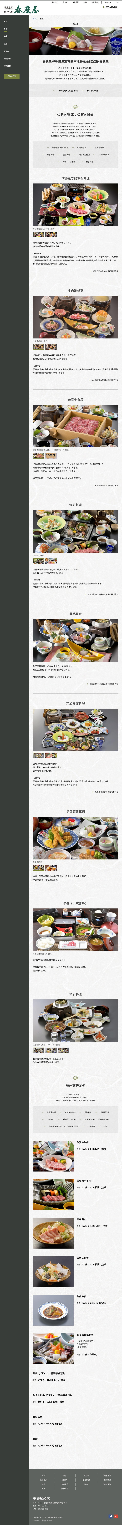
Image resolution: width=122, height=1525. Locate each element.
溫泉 (65, 1476)
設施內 (65, 1480)
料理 (43, 1484)
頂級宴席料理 (82, 155)
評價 (86, 1484)
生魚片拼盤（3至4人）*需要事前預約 (61, 1127)
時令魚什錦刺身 (67, 1119)
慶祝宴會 (64, 155)
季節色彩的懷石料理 (57, 148)
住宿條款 (107, 1480)
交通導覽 (65, 1489)
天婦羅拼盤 (102, 1112)
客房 (43, 1489)
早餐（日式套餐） (67, 162)
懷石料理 (48, 155)
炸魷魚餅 (89, 1127)
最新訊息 (43, 1480)
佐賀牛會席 (97, 148)
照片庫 (86, 1476)
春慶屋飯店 (41, 1499)
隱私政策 (107, 1476)
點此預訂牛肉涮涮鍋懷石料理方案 (103, 380)
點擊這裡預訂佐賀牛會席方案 (105, 485)
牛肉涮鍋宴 (79, 148)
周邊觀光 (65, 1484)
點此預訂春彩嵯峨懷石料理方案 (104, 271)
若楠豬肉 (85, 1112)
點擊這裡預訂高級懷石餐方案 (105, 792)
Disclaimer (36, 1521)
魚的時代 (48, 1119)
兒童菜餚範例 (101, 155)
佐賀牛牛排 (49, 1112)
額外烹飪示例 (90, 91)
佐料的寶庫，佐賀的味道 (65, 91)
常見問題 (86, 1480)
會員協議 (107, 1484)
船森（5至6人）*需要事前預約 (94, 1119)
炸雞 (103, 1127)
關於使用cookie (47, 1521)
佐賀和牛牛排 (68, 1112)
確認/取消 (95, 2)
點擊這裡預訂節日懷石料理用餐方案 (102, 684)
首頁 (43, 1476)
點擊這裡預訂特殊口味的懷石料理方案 (101, 594)
